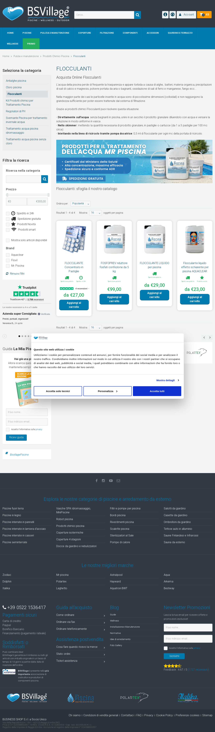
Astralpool (116, 574)
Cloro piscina (14, 87)
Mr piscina (62, 574)
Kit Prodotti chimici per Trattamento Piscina (19, 102)
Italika (6, 588)
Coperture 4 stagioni (68, 539)
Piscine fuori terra (13, 508)
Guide (113, 614)
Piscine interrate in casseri (18, 535)
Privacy (148, 715)
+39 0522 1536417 (24, 607)
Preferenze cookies (187, 715)
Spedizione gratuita (26, 219)
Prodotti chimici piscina (70, 526)
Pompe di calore (120, 542)
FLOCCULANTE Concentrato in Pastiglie (74, 267)
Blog (114, 607)
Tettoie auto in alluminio (178, 528)
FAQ (138, 715)
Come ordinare (80, 615)
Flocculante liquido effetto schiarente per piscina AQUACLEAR (195, 267)
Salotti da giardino (175, 508)
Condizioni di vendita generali (100, 715)
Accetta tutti (157, 391)
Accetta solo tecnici (58, 391)
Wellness (114, 620)
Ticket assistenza (80, 661)
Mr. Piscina (17, 265)
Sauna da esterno (174, 542)
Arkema (168, 581)
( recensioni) (198, 669)
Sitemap (207, 715)
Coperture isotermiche (69, 532)
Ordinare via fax (80, 622)
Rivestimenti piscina (122, 522)
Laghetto (61, 588)
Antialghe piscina (16, 80)
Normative (115, 633)
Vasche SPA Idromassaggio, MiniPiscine (73, 510)
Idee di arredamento (120, 639)
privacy (39, 429)
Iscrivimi (174, 656)
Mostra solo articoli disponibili (29, 240)
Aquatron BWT (118, 588)
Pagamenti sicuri (19, 615)
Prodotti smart (23, 230)
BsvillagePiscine (19, 454)
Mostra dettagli (165, 380)
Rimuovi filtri (15, 274)
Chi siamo (75, 715)
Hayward (115, 581)
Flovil (14, 260)
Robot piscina (64, 519)
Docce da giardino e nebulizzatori (76, 546)
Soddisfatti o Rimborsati (15, 644)
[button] (186, 15)
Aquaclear (17, 254)
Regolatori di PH (15, 111)
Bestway (169, 588)
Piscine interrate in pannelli (18, 522)
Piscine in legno (12, 515)
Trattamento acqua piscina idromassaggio (22, 130)
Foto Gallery (116, 645)
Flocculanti (15, 94)
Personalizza (107, 391)
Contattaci (127, 715)
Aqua (167, 574)
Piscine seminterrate (15, 542)
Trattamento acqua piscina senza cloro (26, 141)
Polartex (61, 581)
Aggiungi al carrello (74, 305)
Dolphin (7, 581)
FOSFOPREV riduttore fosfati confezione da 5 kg (114, 267)
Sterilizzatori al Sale (122, 535)
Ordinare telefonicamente (80, 629)
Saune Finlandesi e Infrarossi (181, 535)
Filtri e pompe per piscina (125, 508)
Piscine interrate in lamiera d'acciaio (24, 528)
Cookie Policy (164, 715)
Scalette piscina (119, 528)
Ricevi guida (16, 437)
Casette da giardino (175, 515)
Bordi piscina (117, 515)
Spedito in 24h (22, 213)
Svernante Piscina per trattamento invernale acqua (26, 120)
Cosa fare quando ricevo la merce (80, 647)
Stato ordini (80, 654)
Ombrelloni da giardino (177, 522)
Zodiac (7, 574)
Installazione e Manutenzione (125, 626)
